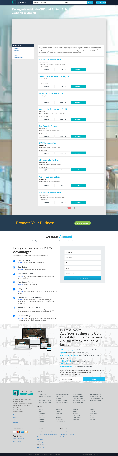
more (73, 208)
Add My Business (82, 223)
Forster (92, 415)
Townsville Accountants (96, 398)
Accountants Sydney (61, 400)
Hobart (75, 411)
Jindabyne (75, 413)
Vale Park (16, 50)
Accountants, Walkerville (24, 16)
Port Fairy (92, 417)
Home (14, 16)
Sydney (41, 409)
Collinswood (16, 53)
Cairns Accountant (78, 398)
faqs (43, 444)
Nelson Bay (42, 413)
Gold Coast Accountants (79, 400)
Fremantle (42, 419)
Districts (15, 422)
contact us (50, 431)
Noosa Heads (93, 413)
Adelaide (92, 409)
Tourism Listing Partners (62, 394)
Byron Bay (59, 413)
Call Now (63, 69)
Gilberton (16, 55)
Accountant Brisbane (95, 400)
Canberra (92, 411)
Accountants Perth (78, 402)
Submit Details (82, 278)
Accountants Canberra (45, 400)
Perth (40, 411)
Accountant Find (77, 394)
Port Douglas (76, 415)
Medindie (16, 48)
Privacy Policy (40, 447)
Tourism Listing (43, 394)
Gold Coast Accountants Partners (69, 437)
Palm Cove (92, 419)
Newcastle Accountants (62, 402)
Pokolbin (41, 421)
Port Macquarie (60, 421)
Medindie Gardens (18, 57)
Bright (41, 415)
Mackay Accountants (78, 396)
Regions (15, 417)
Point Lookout (77, 417)
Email (46, 69)
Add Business (102, 2)
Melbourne (59, 409)
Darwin (58, 411)
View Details (78, 69)
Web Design (40, 442)
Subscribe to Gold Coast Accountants (47, 434)
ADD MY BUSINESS (18, 439)
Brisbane (75, 409)
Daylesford (42, 417)
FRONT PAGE (17, 441)
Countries (15, 415)
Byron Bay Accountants (45, 402)
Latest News (40, 439)
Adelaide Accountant (95, 394)
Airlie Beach (59, 419)
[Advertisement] (59, 31)
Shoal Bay (58, 417)
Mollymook (76, 419)
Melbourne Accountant (45, 396)
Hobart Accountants (95, 396)
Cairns (57, 415)
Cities (14, 419)
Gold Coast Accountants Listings (90, 454)
